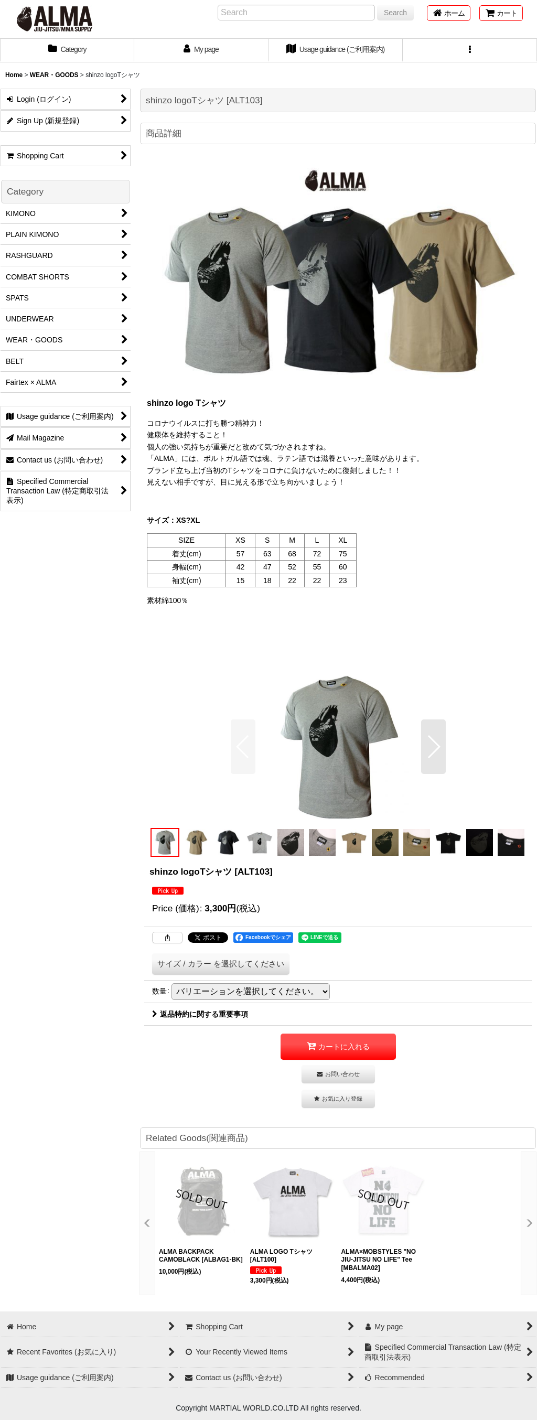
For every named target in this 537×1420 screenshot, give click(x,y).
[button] (470, 50)
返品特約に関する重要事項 (200, 1014)
